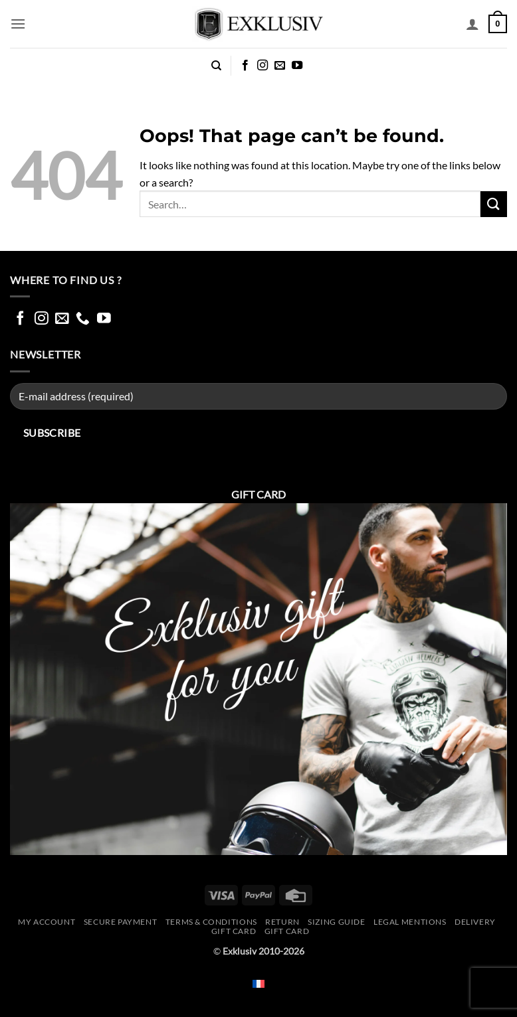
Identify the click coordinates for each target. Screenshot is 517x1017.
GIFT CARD (287, 931)
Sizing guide (336, 922)
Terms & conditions (211, 922)
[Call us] (83, 319)
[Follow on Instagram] (262, 66)
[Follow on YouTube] (297, 66)
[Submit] (493, 204)
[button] (18, 23)
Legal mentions (410, 922)
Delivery (475, 922)
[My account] (472, 24)
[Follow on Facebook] (245, 66)
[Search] (216, 65)
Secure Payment (120, 922)
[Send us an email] (279, 66)
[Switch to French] (258, 983)
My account (46, 922)
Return (282, 922)
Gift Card (234, 931)
